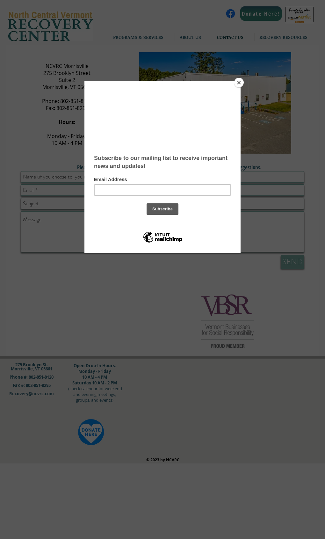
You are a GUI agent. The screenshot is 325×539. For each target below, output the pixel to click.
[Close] (239, 82)
